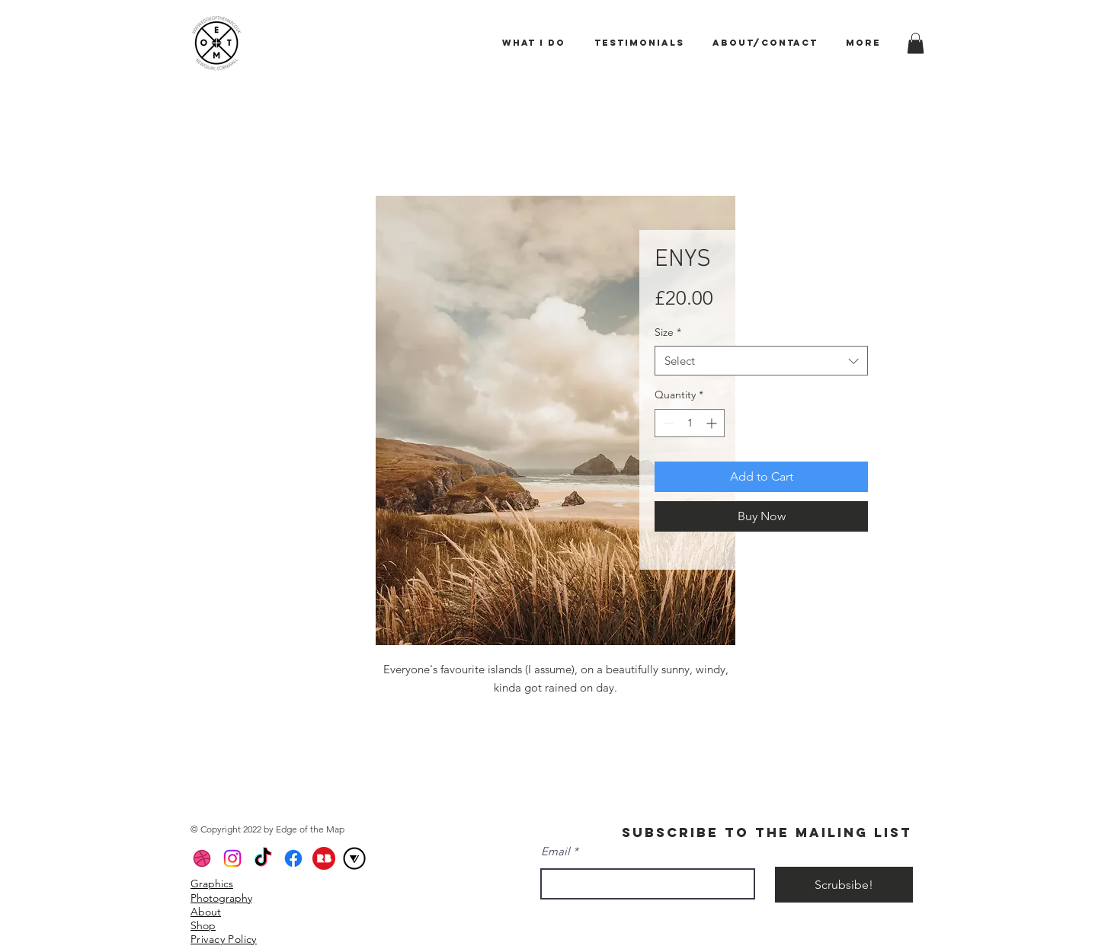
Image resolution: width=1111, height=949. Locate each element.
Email (555, 851)
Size (668, 332)
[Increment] (712, 423)
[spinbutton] (689, 423)
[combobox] (761, 360)
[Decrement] (666, 423)
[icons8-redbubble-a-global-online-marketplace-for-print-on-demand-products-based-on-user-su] (323, 858)
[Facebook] (293, 858)
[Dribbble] (202, 858)
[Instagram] (232, 858)
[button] (915, 43)
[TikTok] (262, 858)
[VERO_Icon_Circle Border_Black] (354, 858)
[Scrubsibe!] (844, 885)
